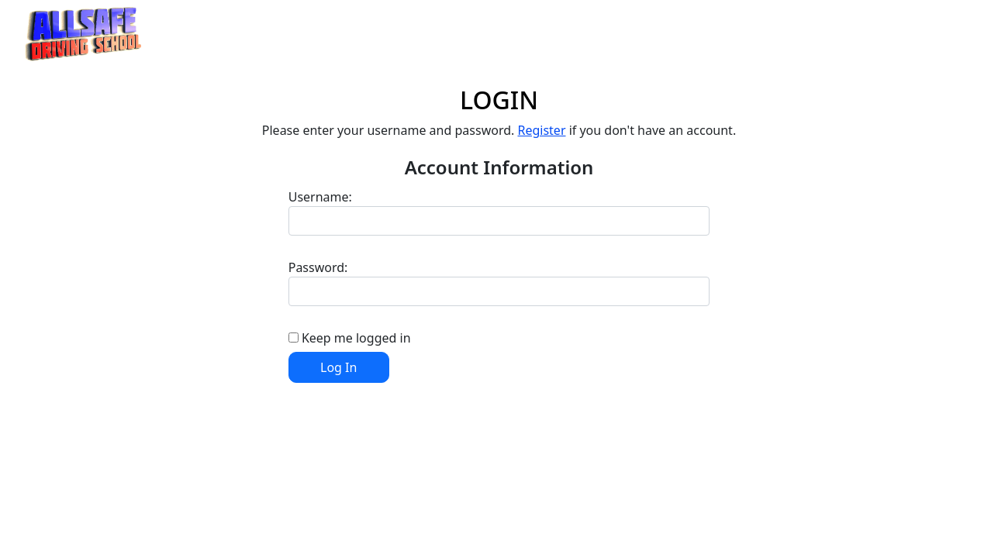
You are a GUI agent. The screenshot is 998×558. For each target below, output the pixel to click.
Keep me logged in (356, 337)
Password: (318, 267)
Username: (320, 196)
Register (541, 130)
